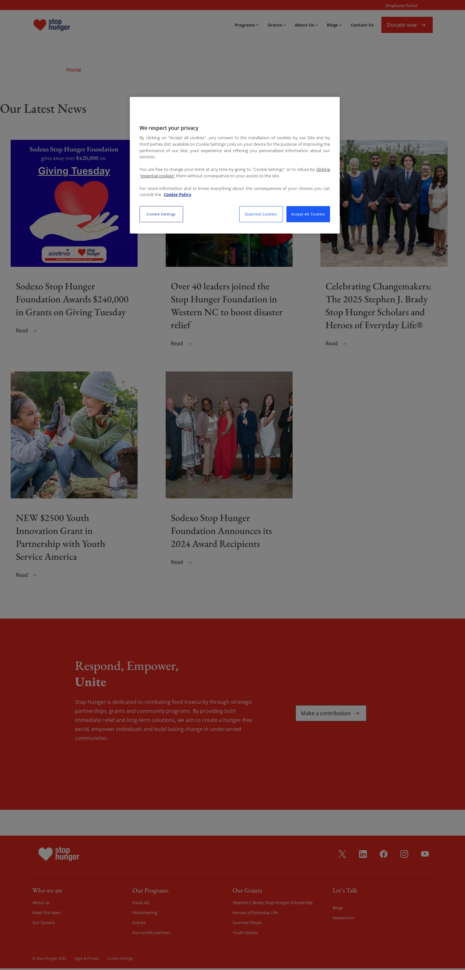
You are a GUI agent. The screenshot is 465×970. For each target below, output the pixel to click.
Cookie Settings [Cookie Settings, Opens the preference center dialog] (161, 214)
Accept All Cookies (308, 214)
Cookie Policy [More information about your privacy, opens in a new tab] (177, 194)
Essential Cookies (261, 214)
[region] (235, 165)
